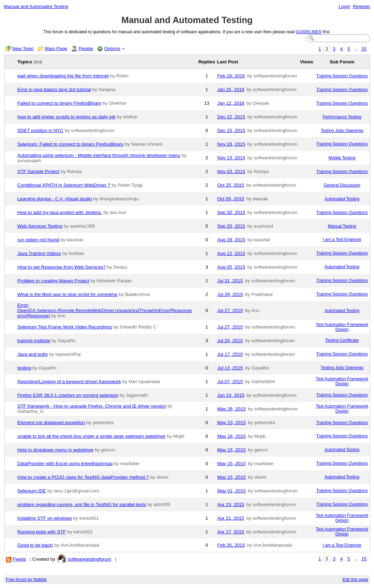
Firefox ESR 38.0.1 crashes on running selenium (67, 395)
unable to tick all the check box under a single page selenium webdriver (91, 436)
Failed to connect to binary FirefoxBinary (59, 103)
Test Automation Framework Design (342, 327)
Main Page (56, 48)
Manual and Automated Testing (36, 6)
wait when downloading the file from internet (63, 75)
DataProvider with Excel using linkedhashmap (65, 463)
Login (344, 6)
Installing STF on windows (44, 518)
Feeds (19, 559)
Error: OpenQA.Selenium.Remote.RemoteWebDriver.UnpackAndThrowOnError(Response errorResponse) (104, 310)
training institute (33, 340)
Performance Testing (342, 117)
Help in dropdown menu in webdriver (55, 449)
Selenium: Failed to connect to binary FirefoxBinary (70, 144)
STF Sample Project (38, 171)
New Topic (23, 48)
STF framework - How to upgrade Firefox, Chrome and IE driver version (91, 406)
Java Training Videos (39, 253)
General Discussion (342, 185)
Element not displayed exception (51, 422)
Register (361, 6)
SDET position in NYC (40, 130)
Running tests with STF (41, 531)
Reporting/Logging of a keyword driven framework (69, 381)
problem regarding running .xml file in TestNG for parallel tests (81, 504)
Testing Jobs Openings (342, 130)
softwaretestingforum (89, 559)
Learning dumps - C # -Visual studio (54, 198)
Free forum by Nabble (26, 579)
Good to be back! (35, 545)
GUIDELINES (309, 31)
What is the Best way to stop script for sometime (67, 294)
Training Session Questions (342, 76)
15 (364, 48)
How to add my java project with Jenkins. (59, 212)
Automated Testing (341, 198)
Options (112, 48)
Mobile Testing (342, 157)
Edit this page (355, 579)
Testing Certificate (342, 340)
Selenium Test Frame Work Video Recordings (64, 327)
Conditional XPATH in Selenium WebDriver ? (63, 185)
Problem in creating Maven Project (53, 280)
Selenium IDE (31, 490)
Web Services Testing (40, 226)
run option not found (38, 239)
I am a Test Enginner (342, 239)
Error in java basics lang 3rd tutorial (54, 89)
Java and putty (32, 354)
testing (24, 368)
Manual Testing (342, 226)
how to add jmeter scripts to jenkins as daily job (66, 116)
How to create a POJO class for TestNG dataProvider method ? (83, 477)
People (85, 48)
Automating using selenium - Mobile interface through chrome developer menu (98, 155)
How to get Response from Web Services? (61, 267)
